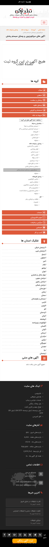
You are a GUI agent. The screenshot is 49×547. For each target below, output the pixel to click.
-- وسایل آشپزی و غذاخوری (32, 185)
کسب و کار (40, 232)
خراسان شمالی (41, 285)
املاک (42, 90)
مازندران (43, 336)
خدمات (41, 212)
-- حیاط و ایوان (35, 135)
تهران (44, 271)
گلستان (43, 326)
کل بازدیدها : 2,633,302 (33, 451)
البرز (44, 261)
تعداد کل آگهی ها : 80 (34, 456)
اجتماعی (41, 227)
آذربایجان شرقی (40, 247)
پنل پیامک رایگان (35, 403)
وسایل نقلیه (39, 105)
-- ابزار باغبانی (36, 138)
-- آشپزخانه (36, 132)
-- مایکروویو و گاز (34, 188)
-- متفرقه (37, 140)
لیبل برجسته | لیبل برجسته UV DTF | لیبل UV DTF (25, 412)
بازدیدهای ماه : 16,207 (33, 442)
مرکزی (44, 339)
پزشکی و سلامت (38, 100)
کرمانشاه (43, 319)
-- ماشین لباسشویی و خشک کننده (29, 191)
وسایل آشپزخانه (36, 177)
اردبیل (44, 254)
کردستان (43, 312)
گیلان (44, 329)
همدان (43, 346)
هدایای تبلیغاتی (35, 396)
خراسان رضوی (41, 281)
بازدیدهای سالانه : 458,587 (31, 446)
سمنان (43, 295)
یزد (45, 350)
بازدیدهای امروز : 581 (34, 432)
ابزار (40, 197)
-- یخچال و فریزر (35, 182)
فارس (44, 302)
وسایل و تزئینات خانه (12, 30)
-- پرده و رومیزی (35, 161)
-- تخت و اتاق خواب (34, 163)
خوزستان (42, 288)
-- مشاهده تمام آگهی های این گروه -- (30, 120)
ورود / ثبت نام (24, 1)
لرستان (43, 333)
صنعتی (41, 95)
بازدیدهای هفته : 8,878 (33, 437)
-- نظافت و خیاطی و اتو (33, 199)
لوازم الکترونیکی (38, 217)
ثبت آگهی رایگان (24, 541)
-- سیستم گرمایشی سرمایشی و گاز (29, 129)
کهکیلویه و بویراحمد (39, 322)
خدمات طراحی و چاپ (33, 400)
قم (45, 309)
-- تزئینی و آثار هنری (33, 146)
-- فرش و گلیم (35, 155)
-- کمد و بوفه (36, 158)
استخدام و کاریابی (38, 110)
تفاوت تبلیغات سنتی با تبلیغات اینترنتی (26, 511)
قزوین (43, 305)
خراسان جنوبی (41, 278)
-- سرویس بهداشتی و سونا (32, 126)
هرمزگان (43, 343)
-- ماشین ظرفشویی (34, 179)
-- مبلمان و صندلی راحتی (32, 166)
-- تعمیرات (37, 202)
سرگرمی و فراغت (38, 222)
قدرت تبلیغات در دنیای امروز (30, 501)
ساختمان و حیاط (36, 123)
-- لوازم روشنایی (35, 149)
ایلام (44, 264)
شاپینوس (38, 393)
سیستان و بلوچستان (38, 298)
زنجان (44, 292)
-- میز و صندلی (35, 152)
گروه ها (33, 30)
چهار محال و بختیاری (38, 275)
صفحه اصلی (41, 30)
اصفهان (43, 257)
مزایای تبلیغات (35, 520)
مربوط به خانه (24, 30)
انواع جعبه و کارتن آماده (33, 407)
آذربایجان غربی (41, 251)
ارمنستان (43, 353)
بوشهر (44, 268)
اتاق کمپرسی (37, 416)
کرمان (44, 316)
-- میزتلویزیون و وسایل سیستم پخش (28, 170)
